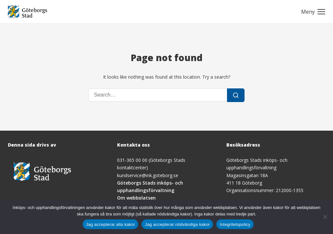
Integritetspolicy (235, 224)
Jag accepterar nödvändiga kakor (177, 224)
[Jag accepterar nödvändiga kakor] (325, 217)
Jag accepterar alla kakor (110, 224)
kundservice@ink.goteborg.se (147, 175)
